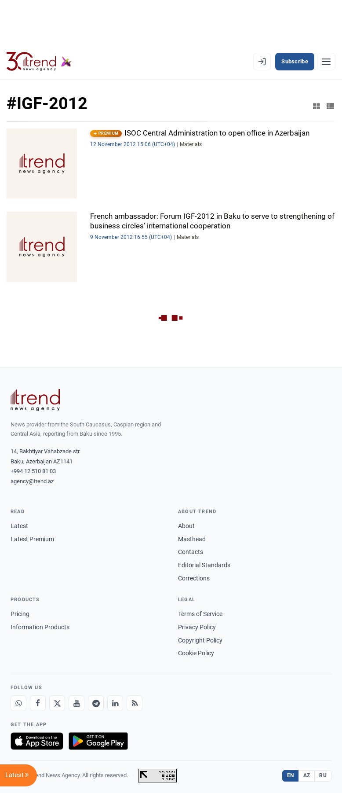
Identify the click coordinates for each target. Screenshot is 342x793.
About (186, 525)
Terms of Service (200, 613)
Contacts (190, 551)
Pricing (20, 613)
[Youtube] (76, 703)
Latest (19, 525)
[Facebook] (38, 703)
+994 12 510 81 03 (33, 471)
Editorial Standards (204, 565)
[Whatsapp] (18, 703)
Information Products (40, 627)
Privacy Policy (197, 627)
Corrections (194, 578)
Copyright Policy (200, 640)
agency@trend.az (32, 481)
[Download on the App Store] (37, 741)
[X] (57, 703)
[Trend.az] (39, 61)
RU (323, 775)
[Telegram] (96, 703)
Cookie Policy (196, 653)
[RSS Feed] (134, 703)
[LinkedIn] (115, 703)
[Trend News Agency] (35, 400)
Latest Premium (32, 539)
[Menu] (326, 61)
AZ (306, 775)
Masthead (192, 539)
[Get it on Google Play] (98, 741)
